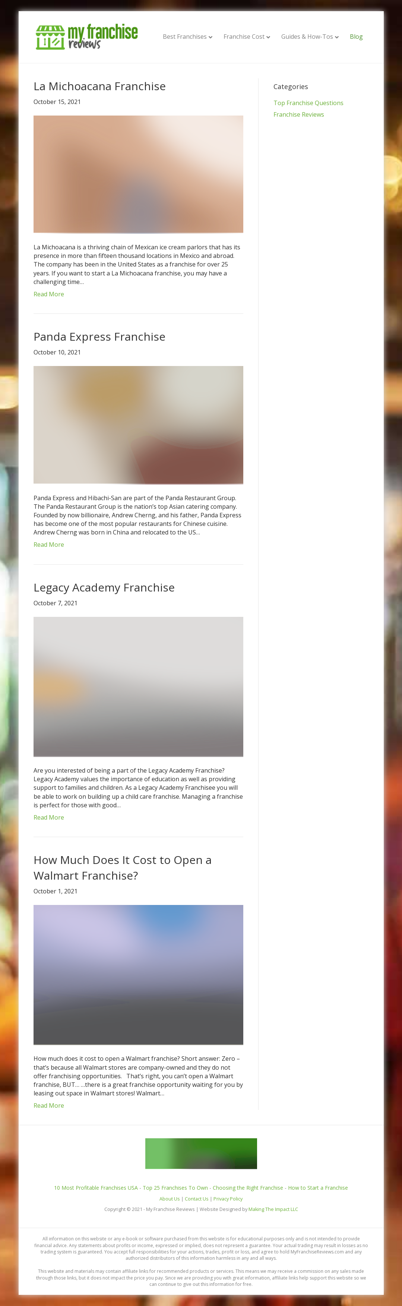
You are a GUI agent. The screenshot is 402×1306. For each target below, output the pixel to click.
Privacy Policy (228, 1199)
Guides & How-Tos (307, 36)
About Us (169, 1199)
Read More (49, 294)
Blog (356, 36)
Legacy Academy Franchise (104, 587)
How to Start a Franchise (318, 1187)
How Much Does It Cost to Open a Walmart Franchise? (123, 867)
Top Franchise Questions (308, 103)
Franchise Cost (244, 36)
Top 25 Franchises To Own (175, 1187)
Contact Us (197, 1199)
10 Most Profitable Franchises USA (96, 1187)
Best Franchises (185, 36)
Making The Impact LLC (273, 1209)
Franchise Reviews (298, 114)
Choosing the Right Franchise (248, 1187)
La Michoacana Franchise (100, 86)
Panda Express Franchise (99, 336)
